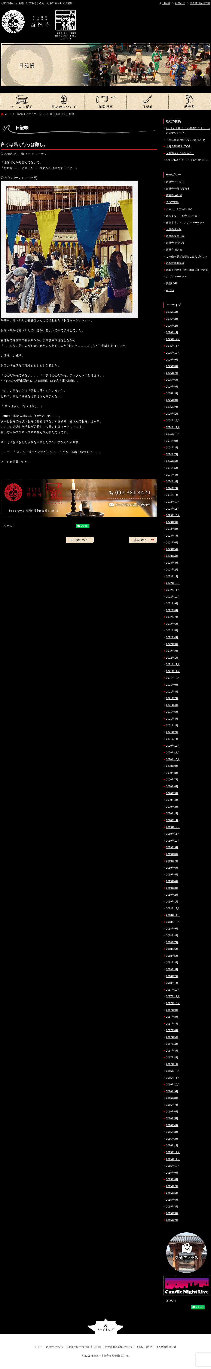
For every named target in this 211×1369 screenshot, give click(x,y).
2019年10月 (173, 840)
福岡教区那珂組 (175, 263)
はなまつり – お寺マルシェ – (182, 215)
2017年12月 (173, 989)
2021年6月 (172, 705)
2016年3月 (172, 1132)
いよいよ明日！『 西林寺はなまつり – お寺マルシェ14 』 (188, 130)
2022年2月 (172, 650)
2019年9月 (172, 847)
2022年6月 (172, 623)
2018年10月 (173, 922)
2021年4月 (172, 718)
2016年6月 (172, 1111)
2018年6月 (172, 949)
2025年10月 (173, 352)
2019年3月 (172, 888)
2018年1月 (172, 982)
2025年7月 (172, 373)
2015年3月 (172, 1213)
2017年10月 (173, 1003)
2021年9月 (172, 684)
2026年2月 (172, 325)
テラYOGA (172, 202)
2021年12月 (173, 664)
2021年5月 (172, 711)
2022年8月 (172, 610)
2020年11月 (173, 752)
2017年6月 (172, 1030)
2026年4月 (172, 312)
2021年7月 (172, 698)
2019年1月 (172, 901)
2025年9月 (172, 359)
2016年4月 (172, 1125)
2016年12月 (173, 1071)
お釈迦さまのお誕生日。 (180, 153)
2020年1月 (172, 820)
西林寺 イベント (175, 181)
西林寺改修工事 (175, 236)
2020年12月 (173, 745)
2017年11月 (173, 996)
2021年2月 (172, 732)
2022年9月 (172, 603)
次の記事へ (143, 540)
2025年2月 (172, 407)
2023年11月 (173, 508)
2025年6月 (172, 379)
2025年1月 (172, 413)
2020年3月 (172, 806)
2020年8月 (172, 772)
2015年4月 (172, 1206)
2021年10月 (173, 677)
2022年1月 (172, 657)
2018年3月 (172, 969)
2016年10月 (173, 1084)
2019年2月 (172, 894)
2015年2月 (172, 1220)
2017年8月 (172, 1016)
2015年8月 (172, 1179)
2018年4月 (172, 962)
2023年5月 (172, 549)
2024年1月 (172, 495)
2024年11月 (173, 427)
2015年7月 (172, 1186)
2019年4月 (172, 881)
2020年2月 (172, 813)
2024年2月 (172, 488)
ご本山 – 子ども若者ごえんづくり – (186, 256)
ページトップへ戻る (105, 1326)
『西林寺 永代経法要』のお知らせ (185, 139)
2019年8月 (172, 854)
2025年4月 (172, 393)
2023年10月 (173, 515)
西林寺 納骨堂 (174, 195)
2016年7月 (172, 1104)
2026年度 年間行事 (105, 101)
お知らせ (180, 3)
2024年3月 (172, 481)
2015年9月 (172, 1172)
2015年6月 (172, 1193)
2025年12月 (173, 339)
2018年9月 (172, 928)
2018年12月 (173, 908)
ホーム (9, 114)
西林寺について (64, 101)
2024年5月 (172, 467)
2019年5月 (172, 874)
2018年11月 (173, 915)
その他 (170, 290)
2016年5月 (172, 1118)
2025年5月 (172, 386)
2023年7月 (172, 535)
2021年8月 (172, 691)
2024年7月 (172, 454)
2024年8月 (172, 447)
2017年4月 (172, 1044)
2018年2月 (172, 976)
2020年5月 (172, 793)
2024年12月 (173, 420)
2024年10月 (173, 434)
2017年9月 (172, 1010)
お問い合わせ (144, 1346)
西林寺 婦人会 (174, 249)
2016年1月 (172, 1145)
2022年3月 (172, 644)
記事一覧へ (80, 540)
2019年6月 (172, 867)
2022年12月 (173, 583)
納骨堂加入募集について (189, 101)
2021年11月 (173, 671)
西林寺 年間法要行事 (178, 188)
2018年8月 (172, 935)
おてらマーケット (36, 114)
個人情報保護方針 (200, 3)
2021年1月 (172, 739)
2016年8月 (172, 1098)
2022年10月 (173, 596)
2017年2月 (172, 1057)
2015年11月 (173, 1159)
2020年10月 (173, 759)
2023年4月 (172, 556)
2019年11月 (173, 833)
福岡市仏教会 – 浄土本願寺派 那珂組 (187, 270)
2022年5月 (172, 630)
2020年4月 (172, 799)
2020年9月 (172, 766)
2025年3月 (172, 400)
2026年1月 (172, 332)
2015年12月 (173, 1152)
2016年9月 (172, 1091)
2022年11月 (173, 590)
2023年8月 (172, 528)
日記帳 (166, 3)
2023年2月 (172, 569)
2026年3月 (172, 318)
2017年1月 (172, 1064)
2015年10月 (173, 1165)
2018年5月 (172, 955)
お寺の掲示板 (173, 229)
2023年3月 (172, 562)
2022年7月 (172, 617)
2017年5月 (172, 1037)
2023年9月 (172, 522)
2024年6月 (172, 461)
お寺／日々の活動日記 (179, 209)
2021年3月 (172, 725)
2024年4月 (172, 474)
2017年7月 (172, 1023)
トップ (22, 101)
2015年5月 (172, 1199)
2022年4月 (172, 637)
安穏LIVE (171, 283)
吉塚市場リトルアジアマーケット (185, 222)
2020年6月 (172, 786)
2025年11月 (173, 345)
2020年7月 (172, 779)
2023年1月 (172, 576)
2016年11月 (173, 1077)
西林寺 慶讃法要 (175, 242)
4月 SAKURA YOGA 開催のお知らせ (187, 160)
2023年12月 (173, 501)
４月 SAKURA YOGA (178, 146)
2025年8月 (172, 366)
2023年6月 (172, 542)
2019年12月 (173, 827)
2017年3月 (172, 1050)
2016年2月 (172, 1138)
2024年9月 (172, 440)
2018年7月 (172, 942)
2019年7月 (172, 861)
